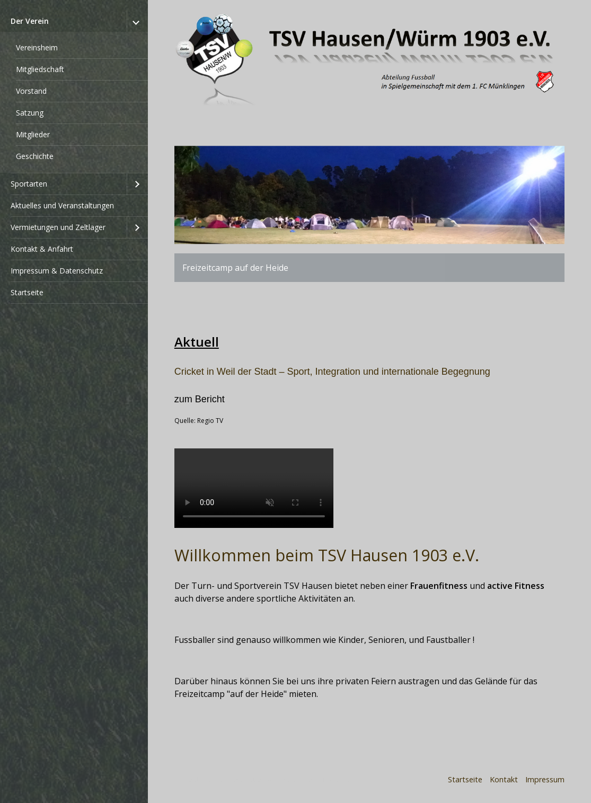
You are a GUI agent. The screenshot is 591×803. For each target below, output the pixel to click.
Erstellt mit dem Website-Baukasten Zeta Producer (264, 779)
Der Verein (30, 21)
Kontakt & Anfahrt (42, 249)
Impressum (544, 779)
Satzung (29, 113)
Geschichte (35, 156)
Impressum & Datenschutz (57, 271)
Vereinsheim (37, 47)
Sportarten (29, 184)
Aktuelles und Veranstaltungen (62, 205)
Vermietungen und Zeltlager (58, 227)
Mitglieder (33, 134)
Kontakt (504, 779)
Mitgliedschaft (40, 69)
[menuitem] (74, 92)
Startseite (27, 292)
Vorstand (31, 91)
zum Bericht (199, 399)
